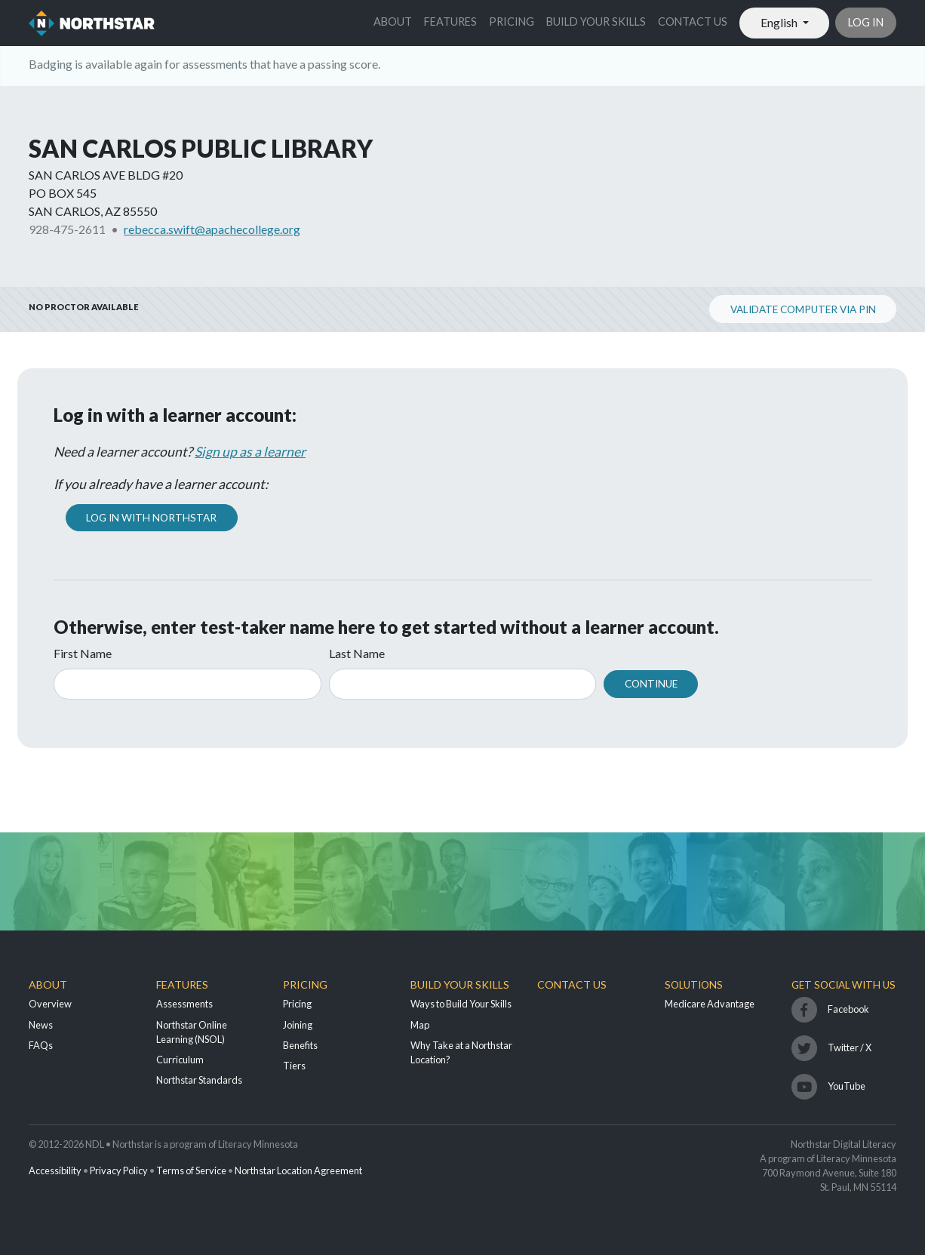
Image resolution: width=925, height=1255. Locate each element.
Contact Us (692, 21)
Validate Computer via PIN (803, 309)
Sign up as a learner (250, 452)
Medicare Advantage (709, 1004)
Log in (866, 22)
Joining (297, 1025)
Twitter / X (849, 1047)
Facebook (848, 1009)
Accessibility (55, 1170)
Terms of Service (191, 1170)
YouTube (846, 1086)
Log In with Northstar (151, 518)
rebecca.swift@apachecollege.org (212, 229)
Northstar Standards (199, 1080)
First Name (83, 653)
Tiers (294, 1066)
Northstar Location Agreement (298, 1170)
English (780, 22)
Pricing (511, 21)
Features (450, 21)
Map (419, 1025)
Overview (50, 1004)
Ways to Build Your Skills (461, 1004)
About (392, 21)
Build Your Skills (596, 21)
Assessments (184, 1004)
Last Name (357, 653)
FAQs (41, 1045)
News (41, 1025)
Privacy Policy (119, 1170)
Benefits (300, 1045)
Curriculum (180, 1060)
